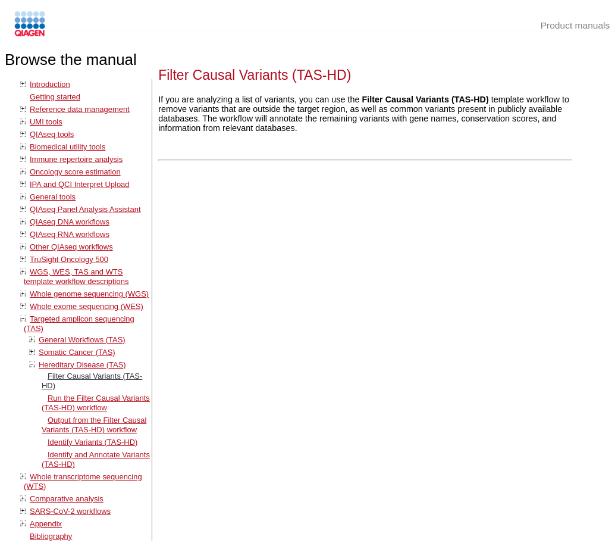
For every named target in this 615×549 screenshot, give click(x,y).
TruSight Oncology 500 (69, 259)
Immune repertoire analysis (76, 159)
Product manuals (575, 25)
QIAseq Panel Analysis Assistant (85, 209)
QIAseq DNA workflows (69, 221)
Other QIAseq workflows (71, 246)
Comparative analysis (66, 498)
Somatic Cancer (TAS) (77, 352)
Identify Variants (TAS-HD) (92, 442)
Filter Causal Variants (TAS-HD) (254, 75)
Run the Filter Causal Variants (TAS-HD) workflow (96, 403)
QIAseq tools (52, 134)
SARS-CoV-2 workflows (70, 511)
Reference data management (80, 109)
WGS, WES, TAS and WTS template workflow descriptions (76, 276)
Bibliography (51, 536)
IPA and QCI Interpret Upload (80, 184)
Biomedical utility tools (67, 146)
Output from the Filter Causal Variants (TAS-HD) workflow (94, 425)
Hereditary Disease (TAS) (82, 364)
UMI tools (46, 121)
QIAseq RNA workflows (69, 234)
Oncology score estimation (75, 171)
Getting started (55, 96)
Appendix (46, 523)
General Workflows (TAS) (82, 339)
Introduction (50, 84)
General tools (53, 196)
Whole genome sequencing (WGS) (89, 293)
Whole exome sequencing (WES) (86, 306)
